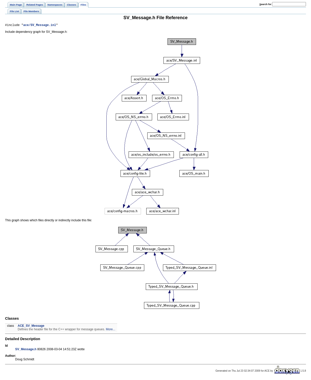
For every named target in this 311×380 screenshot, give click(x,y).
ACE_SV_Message (31, 326)
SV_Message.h (25, 350)
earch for (265, 4)
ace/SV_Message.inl (39, 25)
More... (110, 330)
